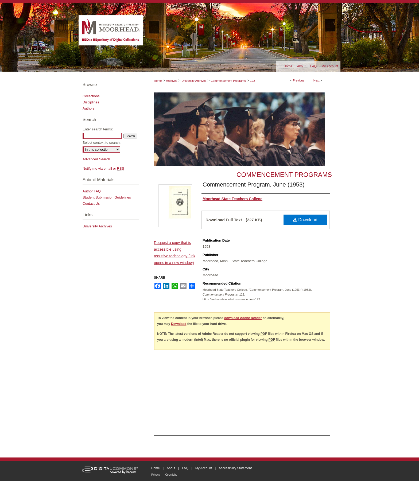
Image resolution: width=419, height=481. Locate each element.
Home (158, 80)
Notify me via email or (103, 168)
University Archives (193, 80)
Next (316, 80)
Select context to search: (102, 143)
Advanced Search (96, 159)
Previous (298, 80)
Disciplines (91, 102)
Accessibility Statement (235, 468)
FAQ (185, 468)
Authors (89, 108)
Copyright (171, 474)
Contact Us (91, 203)
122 (252, 80)
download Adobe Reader (243, 318)
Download (305, 220)
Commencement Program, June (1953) (254, 184)
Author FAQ (92, 191)
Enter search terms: (98, 129)
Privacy (155, 474)
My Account (203, 468)
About (171, 468)
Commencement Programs (228, 80)
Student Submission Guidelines (107, 197)
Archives (171, 80)
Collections (91, 96)
